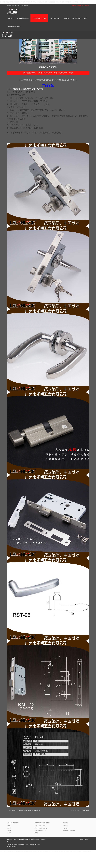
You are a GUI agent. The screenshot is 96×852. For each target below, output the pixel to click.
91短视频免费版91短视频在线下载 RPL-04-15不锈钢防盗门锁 (25, 810)
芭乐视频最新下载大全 (35, 851)
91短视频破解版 (26, 851)
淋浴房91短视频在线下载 (45, 73)
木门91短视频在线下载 (29, 73)
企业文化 (9, 830)
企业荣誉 (9, 828)
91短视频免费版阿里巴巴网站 (33, 844)
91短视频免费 (18, 851)
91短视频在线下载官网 (9, 851)
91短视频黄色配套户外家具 (18, 844)
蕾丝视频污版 (62, 851)
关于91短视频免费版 (13, 822)
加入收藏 (79, 5)
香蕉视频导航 (55, 851)
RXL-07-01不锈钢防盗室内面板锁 (81, 810)
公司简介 (9, 826)
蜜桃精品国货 (77, 851)
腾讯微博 (82, 839)
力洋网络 (14, 846)
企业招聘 (9, 832)
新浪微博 (87, 839)
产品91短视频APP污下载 (42, 822)
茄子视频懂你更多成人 (85, 851)
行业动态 (65, 828)
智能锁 (71, 73)
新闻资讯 (65, 822)
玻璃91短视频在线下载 (60, 73)
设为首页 (74, 5)
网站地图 (2, 851)
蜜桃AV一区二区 (69, 851)
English (87, 5)
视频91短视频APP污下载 (69, 830)
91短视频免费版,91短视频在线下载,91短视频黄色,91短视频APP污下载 (41, 1)
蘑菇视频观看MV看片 (46, 851)
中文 (83, 5)
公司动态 (65, 826)
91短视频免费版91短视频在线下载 (28, 89)
